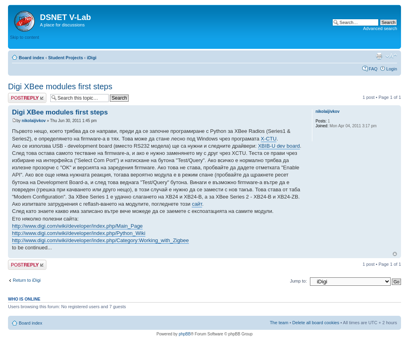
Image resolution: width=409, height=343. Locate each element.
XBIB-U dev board (279, 146)
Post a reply (27, 98)
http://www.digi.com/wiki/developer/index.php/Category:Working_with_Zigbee (100, 240)
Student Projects (65, 57)
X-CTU (269, 139)
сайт (197, 204)
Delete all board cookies (315, 322)
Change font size (391, 56)
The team (279, 322)
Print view (379, 56)
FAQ (373, 68)
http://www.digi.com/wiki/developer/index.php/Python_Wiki (78, 233)
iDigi (92, 57)
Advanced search (380, 28)
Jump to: (298, 281)
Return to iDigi (27, 280)
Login (391, 68)
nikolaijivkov (34, 120)
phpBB (185, 334)
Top (395, 254)
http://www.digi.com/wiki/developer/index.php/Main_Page (77, 226)
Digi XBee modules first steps (60, 86)
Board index (31, 57)
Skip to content (24, 37)
